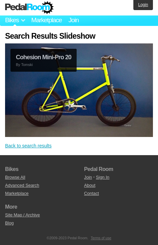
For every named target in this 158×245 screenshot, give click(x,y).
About (89, 185)
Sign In (102, 177)
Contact (91, 193)
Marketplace (46, 20)
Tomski (27, 65)
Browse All (15, 177)
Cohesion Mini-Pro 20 (43, 57)
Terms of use (101, 238)
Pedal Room (29, 7)
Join (74, 20)
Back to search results (28, 145)
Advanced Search (22, 185)
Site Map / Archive (22, 214)
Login (143, 4)
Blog (9, 222)
